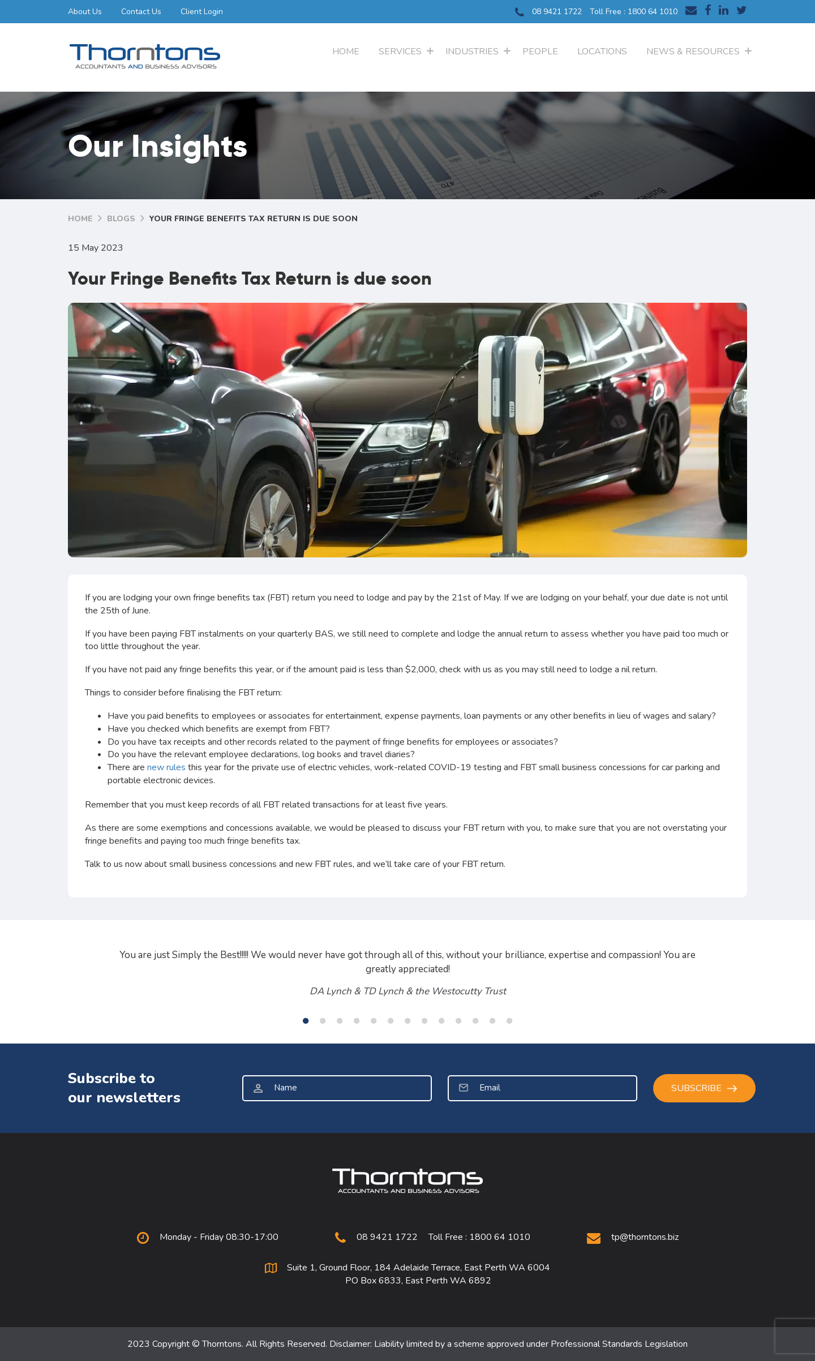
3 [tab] (339, 1021)
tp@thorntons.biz (645, 1237)
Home (345, 51)
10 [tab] (458, 1021)
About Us (85, 11)
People (540, 51)
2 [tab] (322, 1021)
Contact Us (141, 11)
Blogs (121, 218)
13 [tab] (509, 1021)
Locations (602, 51)
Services (400, 51)
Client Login (202, 11)
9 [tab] (441, 1021)
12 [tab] (492, 1021)
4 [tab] (356, 1021)
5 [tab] (373, 1021)
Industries (472, 51)
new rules (166, 767)
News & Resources (693, 51)
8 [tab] (424, 1021)
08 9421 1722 (548, 12)
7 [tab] (407, 1021)
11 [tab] (475, 1021)
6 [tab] (390, 1021)
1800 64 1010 (652, 11)
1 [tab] (305, 1021)
